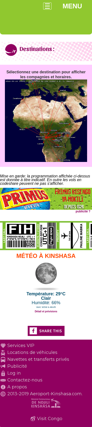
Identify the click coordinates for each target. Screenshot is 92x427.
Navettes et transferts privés (38, 359)
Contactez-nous (24, 380)
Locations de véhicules (32, 352)
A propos (17, 387)
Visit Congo (49, 418)
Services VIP (20, 345)
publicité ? (83, 211)
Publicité (17, 366)
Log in (14, 373)
